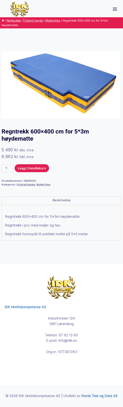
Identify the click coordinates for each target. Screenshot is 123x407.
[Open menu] (117, 9)
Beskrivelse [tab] (62, 200)
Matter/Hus (43, 184)
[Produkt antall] (8, 168)
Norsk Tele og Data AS (99, 396)
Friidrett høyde (26, 184)
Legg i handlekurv (32, 168)
